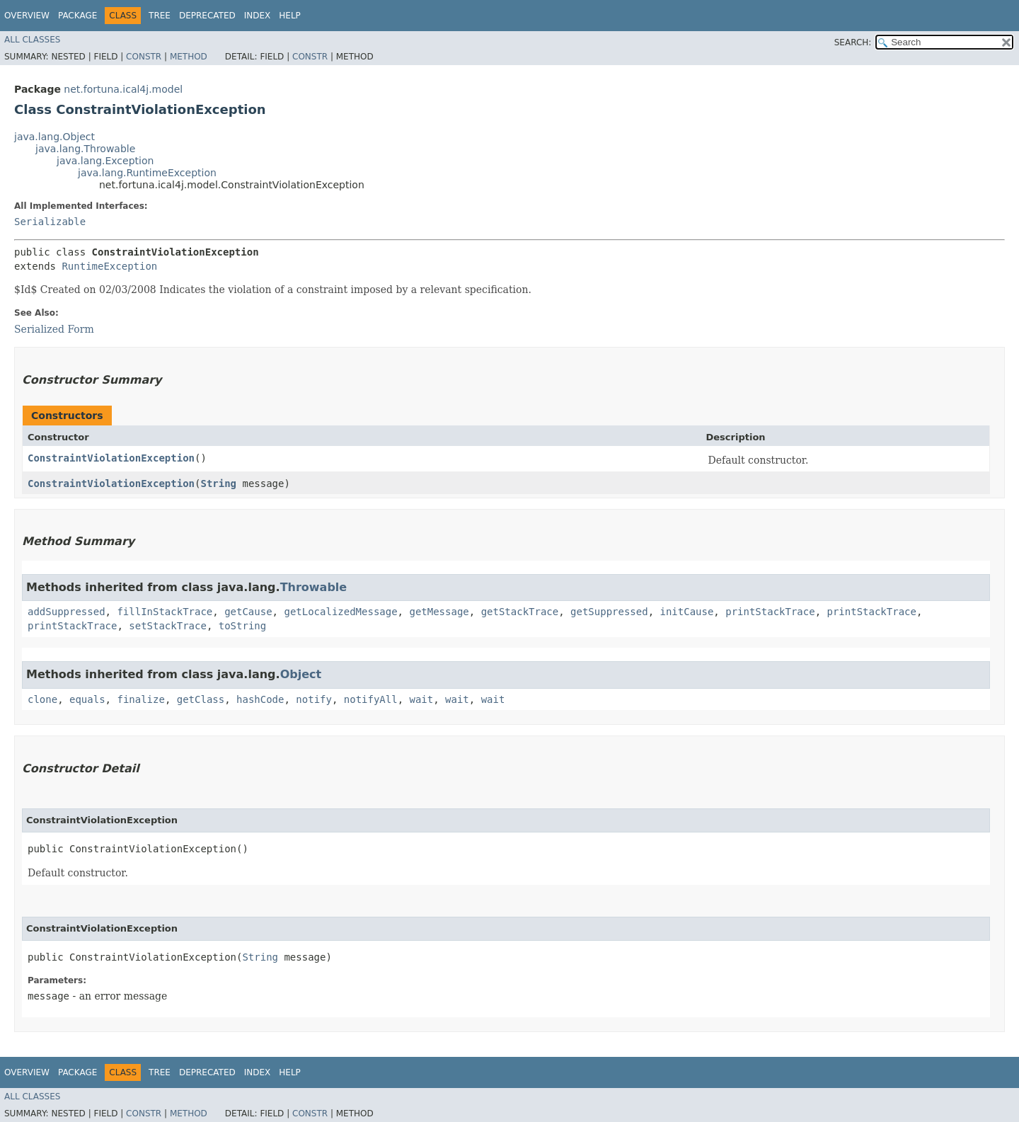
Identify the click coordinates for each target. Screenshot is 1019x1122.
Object (301, 674)
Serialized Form (54, 329)
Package (77, 16)
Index (257, 16)
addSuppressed (66, 611)
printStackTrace (769, 611)
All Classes (32, 40)
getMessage (438, 611)
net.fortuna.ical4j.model (123, 89)
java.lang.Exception (105, 160)
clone (42, 699)
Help (290, 16)
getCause (248, 611)
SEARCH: (853, 42)
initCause (687, 611)
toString (242, 625)
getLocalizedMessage (340, 611)
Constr (143, 57)
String (218, 483)
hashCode (260, 699)
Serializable (50, 221)
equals (87, 699)
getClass (200, 699)
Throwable (313, 587)
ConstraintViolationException (111, 458)
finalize (140, 699)
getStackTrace (520, 611)
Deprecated (207, 16)
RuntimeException (109, 266)
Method (188, 57)
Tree (160, 16)
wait (422, 699)
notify (314, 699)
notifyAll (371, 699)
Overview (27, 16)
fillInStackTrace (164, 611)
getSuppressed (609, 611)
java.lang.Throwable (85, 148)
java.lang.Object (54, 136)
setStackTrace (168, 625)
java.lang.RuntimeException (147, 172)
